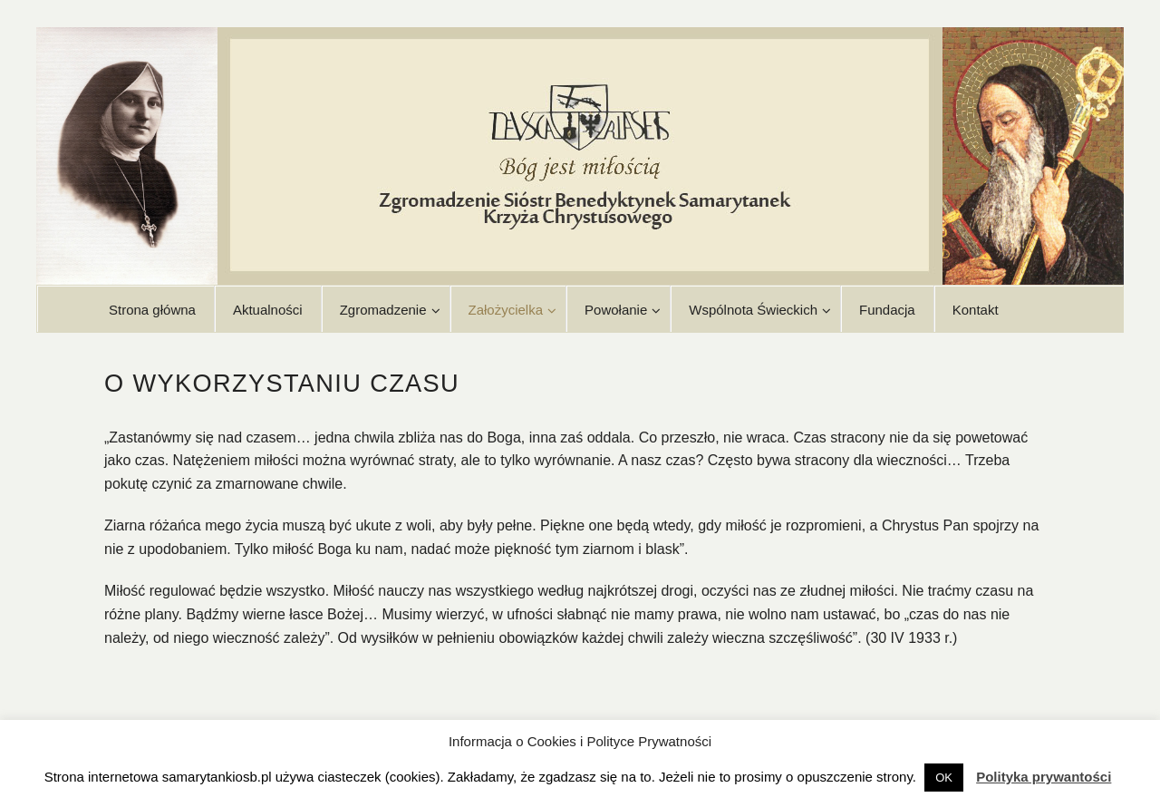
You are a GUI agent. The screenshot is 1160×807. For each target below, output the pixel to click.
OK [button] (943, 777)
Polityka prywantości (1043, 776)
